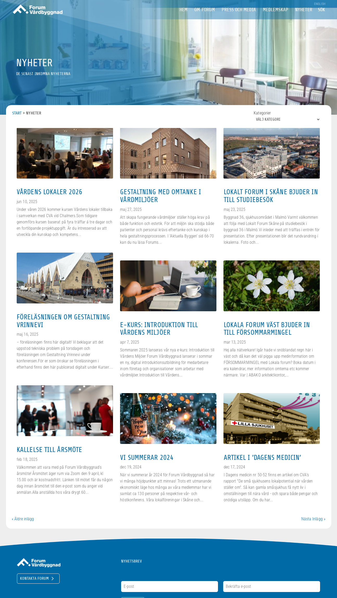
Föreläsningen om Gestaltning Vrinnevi (63, 321)
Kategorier (262, 113)
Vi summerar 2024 (146, 457)
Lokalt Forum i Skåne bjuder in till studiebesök (271, 196)
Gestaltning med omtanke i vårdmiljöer (160, 196)
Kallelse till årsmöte (49, 450)
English (319, 4)
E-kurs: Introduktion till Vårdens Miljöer (159, 329)
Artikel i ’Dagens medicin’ (262, 457)
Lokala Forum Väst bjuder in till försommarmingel (267, 329)
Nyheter (303, 18)
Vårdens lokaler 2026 (49, 192)
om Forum (204, 18)
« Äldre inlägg (23, 518)
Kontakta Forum (34, 578)
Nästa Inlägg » (313, 518)
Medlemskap (275, 18)
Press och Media (239, 18)
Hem (183, 18)
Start (17, 113)
